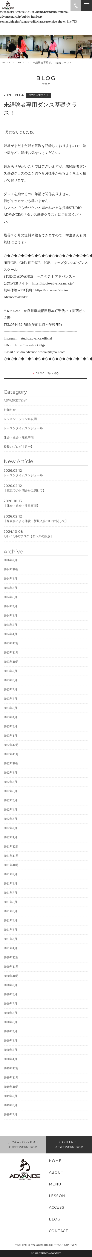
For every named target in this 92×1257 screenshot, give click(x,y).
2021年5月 (10, 917)
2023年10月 (11, 668)
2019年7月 (10, 1120)
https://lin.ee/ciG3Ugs (30, 345)
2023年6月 (10, 705)
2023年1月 (10, 742)
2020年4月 (10, 1037)
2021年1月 (10, 954)
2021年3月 (10, 936)
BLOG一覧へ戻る (45, 373)
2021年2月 (10, 945)
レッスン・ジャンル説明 (20, 425)
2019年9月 (10, 1102)
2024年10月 (11, 575)
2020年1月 (10, 1065)
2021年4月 (10, 926)
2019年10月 (11, 1093)
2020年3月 (10, 1047)
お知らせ (10, 416)
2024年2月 (10, 631)
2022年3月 (10, 825)
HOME (6, 62)
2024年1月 (10, 640)
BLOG (22, 62)
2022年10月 (11, 769)
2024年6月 (10, 603)
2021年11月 (11, 862)
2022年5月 (10, 806)
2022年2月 (10, 834)
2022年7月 (10, 788)
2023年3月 (10, 732)
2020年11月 (11, 973)
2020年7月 (10, 1010)
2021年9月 (10, 880)
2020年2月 (10, 1056)
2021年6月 (10, 908)
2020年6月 (10, 1019)
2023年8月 (10, 686)
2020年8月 (10, 1000)
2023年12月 (11, 649)
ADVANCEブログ (15, 406)
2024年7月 (10, 594)
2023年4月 (10, 723)
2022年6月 (10, 797)
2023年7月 (10, 695)
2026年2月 (10, 566)
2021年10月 (11, 871)
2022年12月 (11, 751)
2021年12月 (11, 853)
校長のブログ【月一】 (19, 453)
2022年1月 (10, 843)
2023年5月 (10, 714)
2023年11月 (11, 659)
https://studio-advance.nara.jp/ (53, 284)
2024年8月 (10, 585)
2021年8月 (10, 890)
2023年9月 (10, 677)
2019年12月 (11, 1074)
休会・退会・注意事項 (19, 443)
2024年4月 (10, 612)
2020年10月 (11, 982)
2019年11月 (11, 1084)
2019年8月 (10, 1111)
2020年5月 (10, 1028)
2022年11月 (11, 760)
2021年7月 (10, 899)
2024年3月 (10, 622)
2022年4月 (10, 816)
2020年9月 (10, 991)
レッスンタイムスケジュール (23, 434)
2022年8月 (10, 779)
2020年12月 (11, 963)
